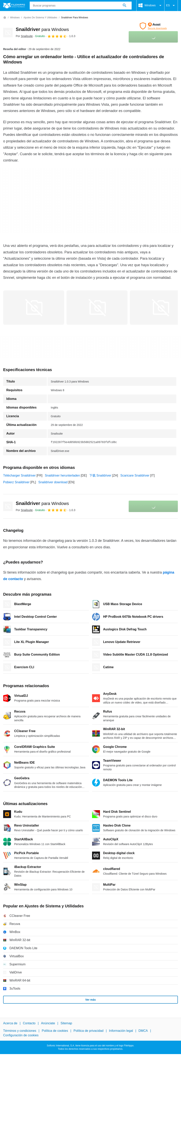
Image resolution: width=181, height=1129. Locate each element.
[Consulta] (81, 5)
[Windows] (15, 17)
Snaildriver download (53, 482)
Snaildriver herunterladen (62, 475)
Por (24, 36)
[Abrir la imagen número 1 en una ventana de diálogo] (96, 307)
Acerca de (10, 1023)
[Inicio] (4, 17)
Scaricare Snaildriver (135, 475)
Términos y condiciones (19, 1031)
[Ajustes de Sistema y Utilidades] (40, 17)
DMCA (143, 1031)
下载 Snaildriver (100, 475)
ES (171, 5)
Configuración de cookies (21, 1035)
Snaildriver (42, 29)
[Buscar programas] (124, 5)
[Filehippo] (14, 5)
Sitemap (66, 1023)
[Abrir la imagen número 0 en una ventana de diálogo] (33, 307)
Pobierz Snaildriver (16, 482)
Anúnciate (48, 1023)
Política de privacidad (88, 1031)
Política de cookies (55, 1031)
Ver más (90, 999)
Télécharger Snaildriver (19, 475)
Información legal (121, 1031)
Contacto (29, 1023)
